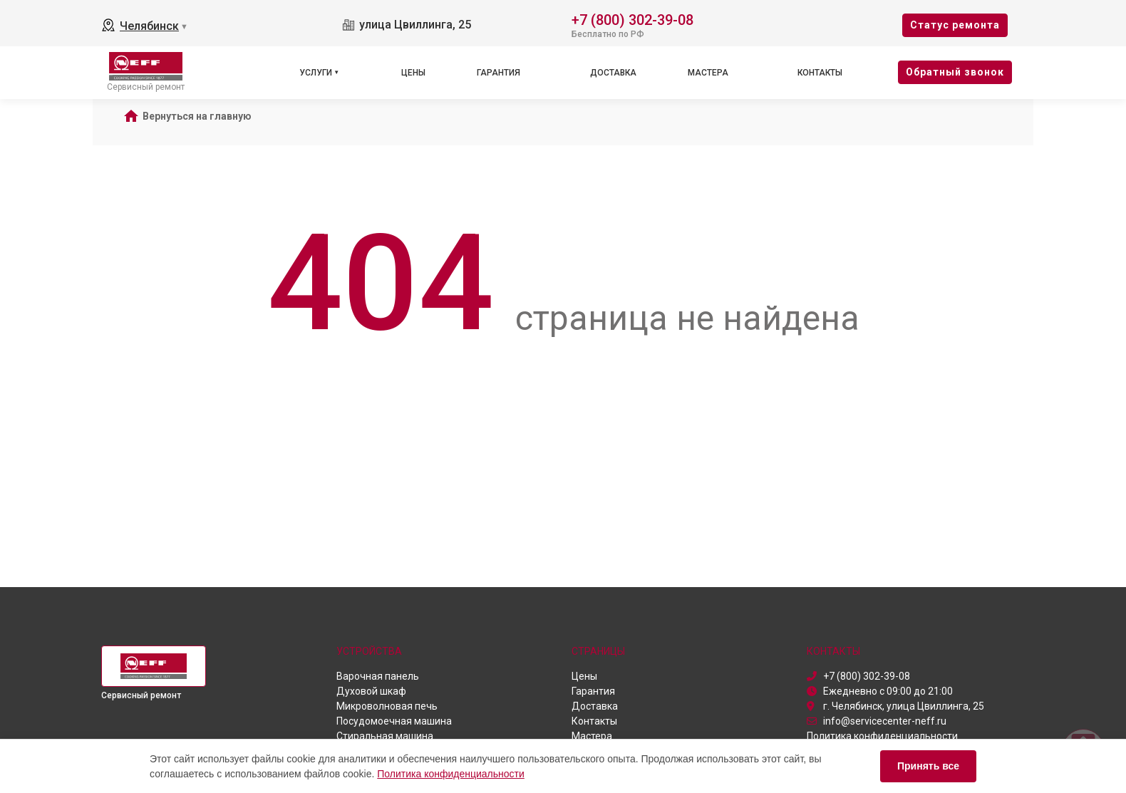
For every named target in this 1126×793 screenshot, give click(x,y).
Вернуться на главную (197, 116)
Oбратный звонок (955, 72)
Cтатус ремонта (955, 25)
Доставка (613, 73)
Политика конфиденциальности (451, 773)
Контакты (819, 73)
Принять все (928, 766)
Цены (413, 73)
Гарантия (498, 73)
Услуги (315, 73)
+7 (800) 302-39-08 (632, 18)
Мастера (708, 73)
